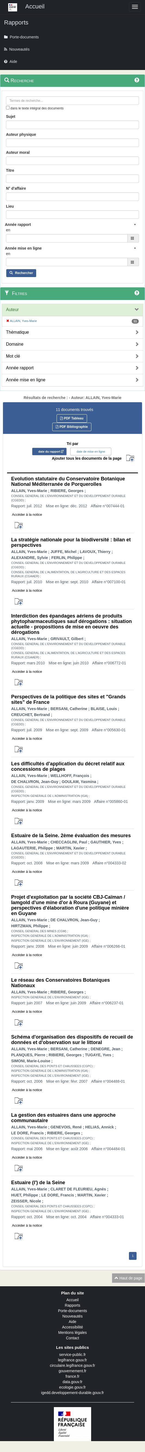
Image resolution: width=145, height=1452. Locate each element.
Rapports (72, 1305)
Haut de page (128, 1278)
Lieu (10, 206)
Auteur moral (18, 152)
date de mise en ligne (90, 451)
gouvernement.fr (73, 1371)
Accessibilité (72, 1327)
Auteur (12, 309)
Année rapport (19, 368)
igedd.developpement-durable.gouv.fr (72, 1392)
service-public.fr (72, 1354)
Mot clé (13, 356)
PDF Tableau (71, 418)
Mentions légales (72, 1332)
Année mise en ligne (25, 379)
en (8, 230)
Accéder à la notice (27, 514)
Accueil (72, 1300)
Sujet (10, 116)
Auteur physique (21, 134)
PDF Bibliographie (72, 427)
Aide (72, 1321)
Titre (10, 170)
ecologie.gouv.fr (72, 1387)
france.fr (72, 1376)
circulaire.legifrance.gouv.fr (72, 1365)
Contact (72, 1338)
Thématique (17, 332)
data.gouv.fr (72, 1382)
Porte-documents (72, 1311)
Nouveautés (72, 1316)
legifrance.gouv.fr (72, 1360)
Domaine (14, 344)
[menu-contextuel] (8, 107)
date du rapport (49, 451)
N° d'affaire (16, 188)
